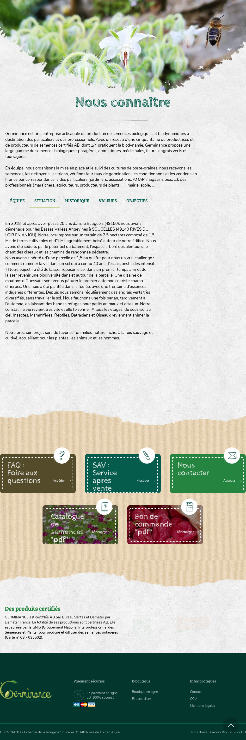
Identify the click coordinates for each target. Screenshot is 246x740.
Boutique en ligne (210, 62)
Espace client (141, 698)
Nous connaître (71, 62)
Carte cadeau (110, 62)
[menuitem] (223, 9)
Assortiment (153, 62)
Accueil (111, 87)
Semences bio (33, 62)
